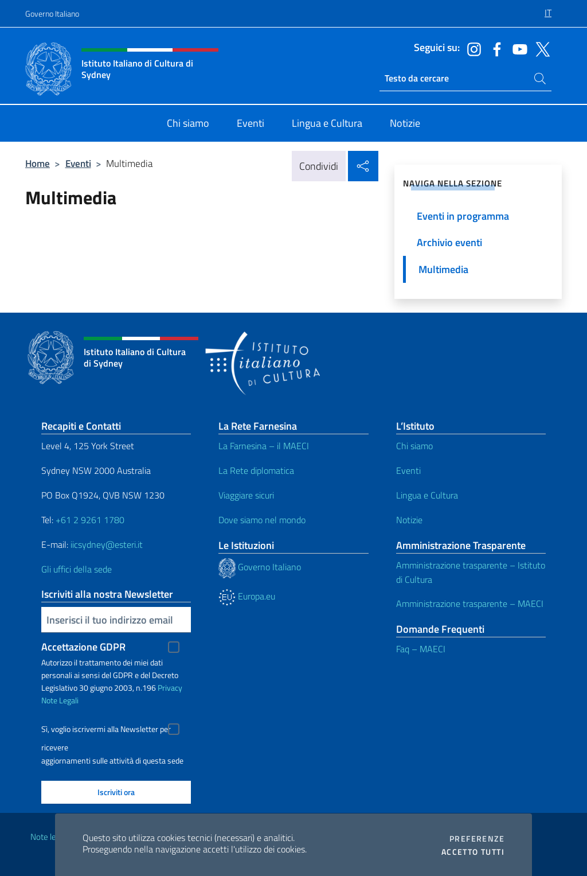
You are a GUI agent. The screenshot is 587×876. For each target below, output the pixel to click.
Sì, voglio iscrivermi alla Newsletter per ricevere (106, 730)
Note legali (49, 836)
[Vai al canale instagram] (471, 48)
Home (37, 163)
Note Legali (60, 700)
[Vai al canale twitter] (540, 48)
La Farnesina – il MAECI (263, 446)
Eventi (78, 163)
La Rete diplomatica (256, 470)
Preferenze (476, 839)
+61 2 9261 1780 (90, 520)
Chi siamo (414, 446)
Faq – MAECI (420, 649)
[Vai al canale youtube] (517, 48)
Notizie (409, 520)
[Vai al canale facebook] (494, 48)
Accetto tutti (472, 852)
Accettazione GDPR (83, 647)
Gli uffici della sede (76, 569)
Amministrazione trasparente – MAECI (469, 603)
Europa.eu (246, 596)
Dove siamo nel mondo (262, 520)
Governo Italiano (52, 13)
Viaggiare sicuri (246, 495)
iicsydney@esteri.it (107, 544)
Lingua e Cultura (427, 495)
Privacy (170, 688)
